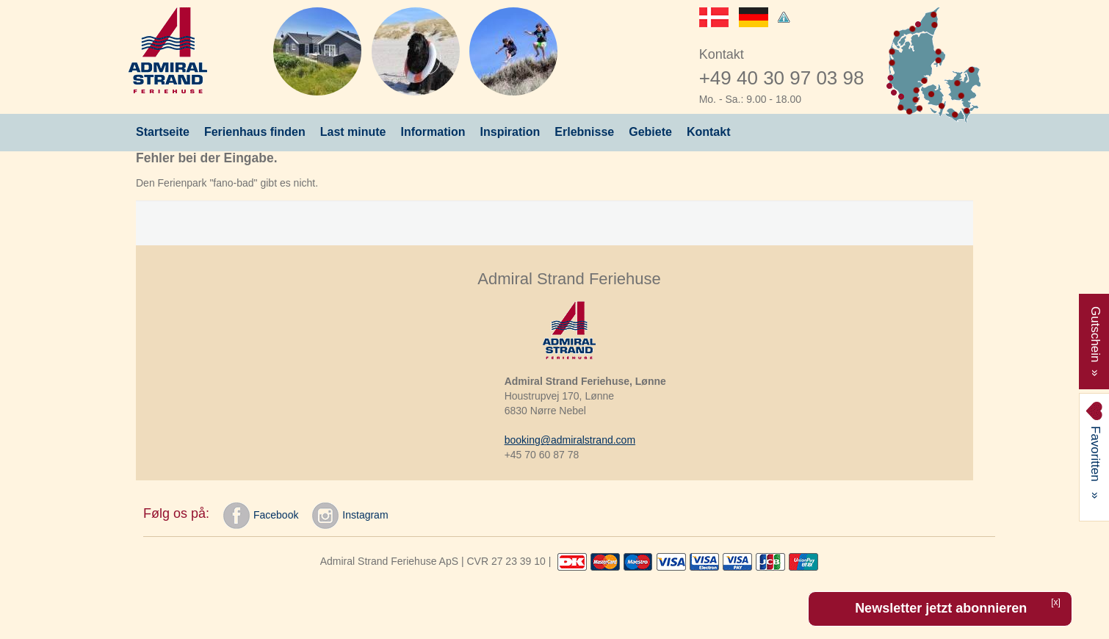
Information (433, 132)
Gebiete (650, 132)
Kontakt (709, 132)
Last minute (353, 132)
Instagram (350, 515)
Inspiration (510, 132)
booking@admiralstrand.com (570, 440)
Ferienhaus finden (255, 132)
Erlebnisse (584, 132)
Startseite (162, 132)
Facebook (260, 515)
